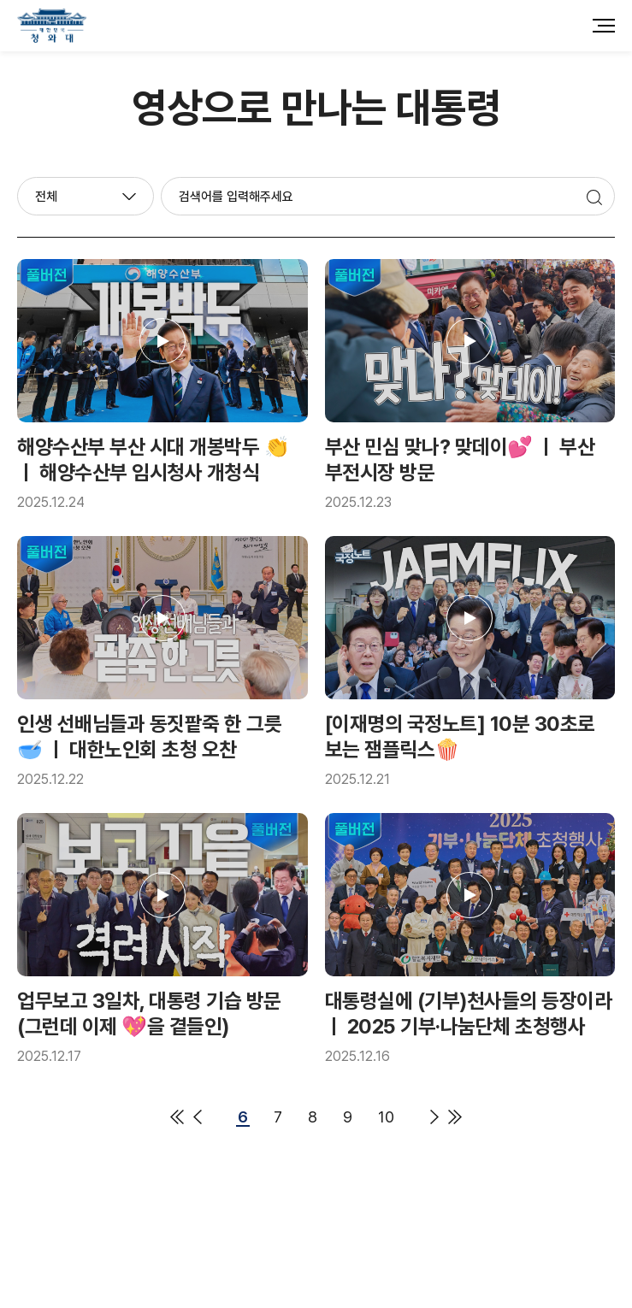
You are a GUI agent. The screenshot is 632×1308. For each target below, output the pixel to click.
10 (386, 1120)
